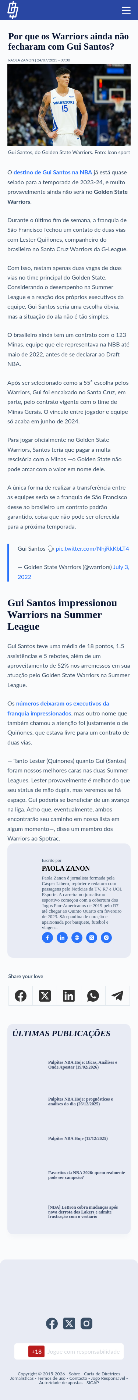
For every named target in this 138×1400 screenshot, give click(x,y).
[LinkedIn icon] (62, 937)
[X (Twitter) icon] (91, 937)
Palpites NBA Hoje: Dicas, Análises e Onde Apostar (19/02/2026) (82, 1065)
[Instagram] (86, 1323)
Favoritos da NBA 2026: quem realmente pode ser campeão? (86, 1175)
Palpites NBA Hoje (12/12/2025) (78, 1138)
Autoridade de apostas (60, 1382)
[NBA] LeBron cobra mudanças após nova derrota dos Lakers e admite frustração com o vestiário (83, 1212)
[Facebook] (21, 996)
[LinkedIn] (69, 996)
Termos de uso (52, 1378)
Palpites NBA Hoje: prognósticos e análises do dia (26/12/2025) (80, 1101)
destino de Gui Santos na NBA (53, 171)
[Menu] (126, 10)
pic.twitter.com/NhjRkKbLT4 (92, 548)
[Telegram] (118, 996)
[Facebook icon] (47, 937)
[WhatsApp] (93, 996)
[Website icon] (76, 937)
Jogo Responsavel (108, 1378)
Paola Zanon (66, 868)
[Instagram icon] (106, 937)
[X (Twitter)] (45, 996)
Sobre (74, 1373)
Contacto (78, 1378)
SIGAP (92, 1382)
